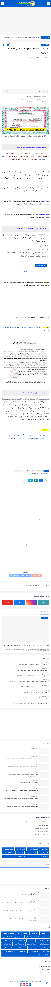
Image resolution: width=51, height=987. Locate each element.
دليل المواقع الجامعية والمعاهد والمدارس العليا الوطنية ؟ (26, 435)
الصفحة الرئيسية (44, 966)
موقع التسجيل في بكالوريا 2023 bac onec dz (35, 692)
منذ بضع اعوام (43, 668)
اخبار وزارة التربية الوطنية (40, 834)
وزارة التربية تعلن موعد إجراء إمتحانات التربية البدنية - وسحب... (21, 37)
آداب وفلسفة (45, 933)
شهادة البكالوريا (34, 473)
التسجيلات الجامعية (29, 471)
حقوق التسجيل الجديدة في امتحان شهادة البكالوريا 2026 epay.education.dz (23, 775)
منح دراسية (45, 856)
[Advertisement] (25, 20)
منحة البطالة (21, 856)
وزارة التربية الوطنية (43, 955)
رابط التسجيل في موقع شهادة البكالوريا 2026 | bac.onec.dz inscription (28, 681)
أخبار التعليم (45, 45)
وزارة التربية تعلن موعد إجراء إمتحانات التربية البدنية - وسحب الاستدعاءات (22, 759)
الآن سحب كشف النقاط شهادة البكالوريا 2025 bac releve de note (26, 646)
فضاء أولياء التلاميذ (8, 852)
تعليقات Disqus (14, 575)
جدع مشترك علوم (19, 944)
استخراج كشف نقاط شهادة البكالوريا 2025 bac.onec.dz (32, 664)
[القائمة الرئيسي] (48, 3)
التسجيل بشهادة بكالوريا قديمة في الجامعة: (35, 96)
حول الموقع (45, 969)
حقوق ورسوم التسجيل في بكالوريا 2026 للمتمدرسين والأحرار (22, 806)
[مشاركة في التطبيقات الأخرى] (25, 480)
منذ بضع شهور (33, 748)
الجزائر (32, 940)
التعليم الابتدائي (33, 849)
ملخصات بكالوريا (7, 947)
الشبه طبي (20, 852)
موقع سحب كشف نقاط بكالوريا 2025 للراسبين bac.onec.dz (31, 676)
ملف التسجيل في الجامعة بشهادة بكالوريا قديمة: (33, 99)
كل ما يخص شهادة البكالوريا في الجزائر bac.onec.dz (28, 438)
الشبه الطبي (21, 940)
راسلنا (47, 975)
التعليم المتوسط (43, 852)
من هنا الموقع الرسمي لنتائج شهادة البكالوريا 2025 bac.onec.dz (30, 687)
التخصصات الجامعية (8, 933)
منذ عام (46, 643)
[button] (41, 480)
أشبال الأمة (45, 849)
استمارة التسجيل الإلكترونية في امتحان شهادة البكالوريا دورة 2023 (30, 703)
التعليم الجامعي (17, 471)
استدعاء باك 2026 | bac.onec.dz (29, 750)
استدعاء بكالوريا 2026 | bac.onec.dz (19, 981)
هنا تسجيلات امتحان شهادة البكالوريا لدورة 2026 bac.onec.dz (22, 790)
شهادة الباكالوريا (44, 473)
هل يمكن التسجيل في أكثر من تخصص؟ (36, 101)
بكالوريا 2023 (9, 940)
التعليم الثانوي (21, 849)
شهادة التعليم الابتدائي (41, 831)
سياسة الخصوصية (44, 972)
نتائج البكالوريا (22, 951)
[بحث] (2, 3)
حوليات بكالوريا (7, 944)
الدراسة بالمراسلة (31, 852)
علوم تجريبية (33, 947)
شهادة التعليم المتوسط (41, 828)
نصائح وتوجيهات (9, 951)
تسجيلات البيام (31, 944)
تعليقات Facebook (25, 575)
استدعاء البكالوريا (23, 933)
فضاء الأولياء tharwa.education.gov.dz (37, 822)
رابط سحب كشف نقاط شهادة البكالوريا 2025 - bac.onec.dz (31, 698)
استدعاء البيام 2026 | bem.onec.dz (29, 782)
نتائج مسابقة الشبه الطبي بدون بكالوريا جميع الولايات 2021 (32, 670)
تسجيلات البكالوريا (44, 944)
